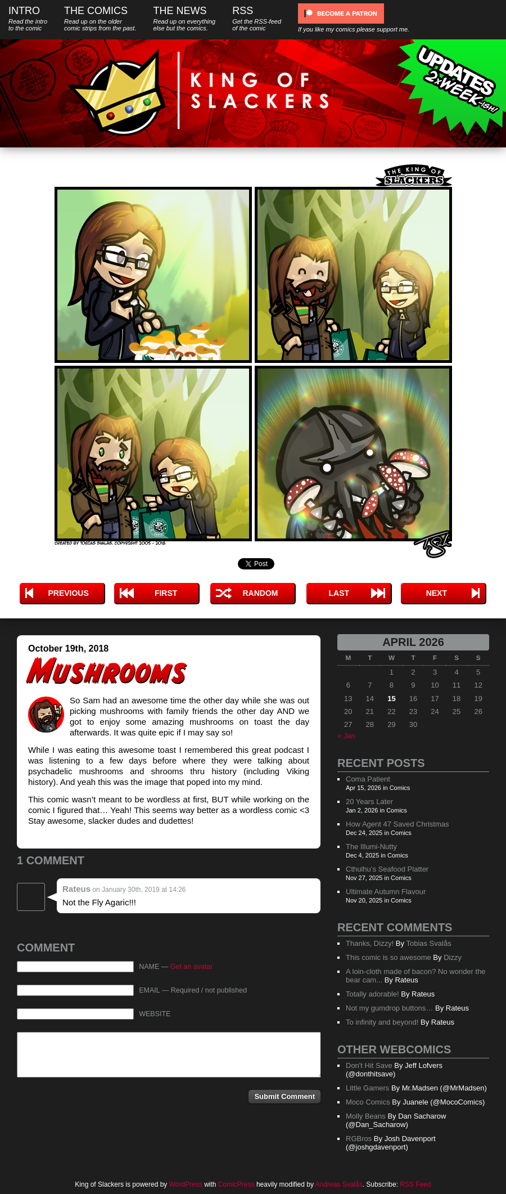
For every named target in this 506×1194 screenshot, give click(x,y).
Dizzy (453, 957)
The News (184, 18)
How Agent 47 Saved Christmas (397, 824)
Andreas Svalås (339, 1184)
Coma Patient (368, 779)
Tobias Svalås (428, 943)
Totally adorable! (372, 994)
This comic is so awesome (388, 957)
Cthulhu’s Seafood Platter (387, 869)
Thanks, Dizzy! (370, 943)
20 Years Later (369, 801)
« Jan (346, 735)
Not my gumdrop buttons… (389, 1008)
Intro (27, 18)
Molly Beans (366, 1116)
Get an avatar (191, 967)
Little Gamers (367, 1088)
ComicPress (236, 1184)
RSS (256, 18)
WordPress (185, 1184)
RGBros (359, 1138)
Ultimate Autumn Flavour (386, 891)
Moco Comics (368, 1102)
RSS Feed (415, 1184)
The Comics (100, 18)
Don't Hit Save (369, 1065)
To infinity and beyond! (382, 1022)
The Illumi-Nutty (371, 846)
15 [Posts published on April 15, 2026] (391, 698)
